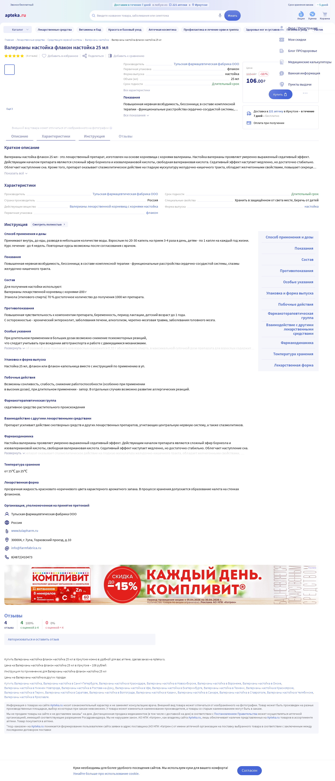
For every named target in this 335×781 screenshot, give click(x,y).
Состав (307, 259)
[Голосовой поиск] (219, 15)
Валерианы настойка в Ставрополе (242, 692)
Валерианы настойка (97, 39)
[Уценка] (312, 15)
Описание (19, 136)
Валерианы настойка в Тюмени (224, 688)
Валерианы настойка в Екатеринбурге (177, 688)
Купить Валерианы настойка (23, 683)
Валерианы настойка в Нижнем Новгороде (32, 688)
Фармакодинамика (297, 342)
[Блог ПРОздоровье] (329, 54)
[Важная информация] (329, 76)
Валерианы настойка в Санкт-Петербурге (70, 683)
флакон (152, 212)
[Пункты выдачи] (329, 88)
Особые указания (298, 281)
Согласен (249, 770)
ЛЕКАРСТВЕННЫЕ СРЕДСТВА (31, 39)
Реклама (312, 568)
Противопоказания (296, 270)
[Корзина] (325, 15)
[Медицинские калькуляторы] (329, 65)
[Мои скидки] (329, 43)
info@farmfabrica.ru (26, 548)
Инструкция (94, 136)
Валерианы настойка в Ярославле (26, 697)
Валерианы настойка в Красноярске (270, 688)
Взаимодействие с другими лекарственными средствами (289, 329)
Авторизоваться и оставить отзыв (33, 639)
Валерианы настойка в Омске (262, 683)
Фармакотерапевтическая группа (290, 315)
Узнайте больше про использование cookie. (106, 773)
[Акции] (301, 15)
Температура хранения (293, 353)
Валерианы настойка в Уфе (133, 688)
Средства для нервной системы (64, 39)
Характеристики (56, 136)
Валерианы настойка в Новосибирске (171, 683)
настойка (312, 206)
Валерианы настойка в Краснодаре (122, 683)
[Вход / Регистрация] (329, 31)
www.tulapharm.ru (24, 530)
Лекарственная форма (293, 365)
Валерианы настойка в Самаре (198, 692)
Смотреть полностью (49, 224)
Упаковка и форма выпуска (289, 293)
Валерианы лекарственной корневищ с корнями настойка (114, 206)
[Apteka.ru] (19, 15)
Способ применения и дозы (289, 237)
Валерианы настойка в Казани (156, 692)
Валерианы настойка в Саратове (66, 692)
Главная (9, 39)
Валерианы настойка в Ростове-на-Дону (88, 688)
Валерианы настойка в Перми (24, 692)
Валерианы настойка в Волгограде (112, 692)
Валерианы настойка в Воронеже (219, 683)
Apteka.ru (56, 705)
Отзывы (126, 136)
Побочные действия (295, 304)
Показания (304, 248)
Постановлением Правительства (235, 714)
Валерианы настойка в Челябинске (290, 692)
